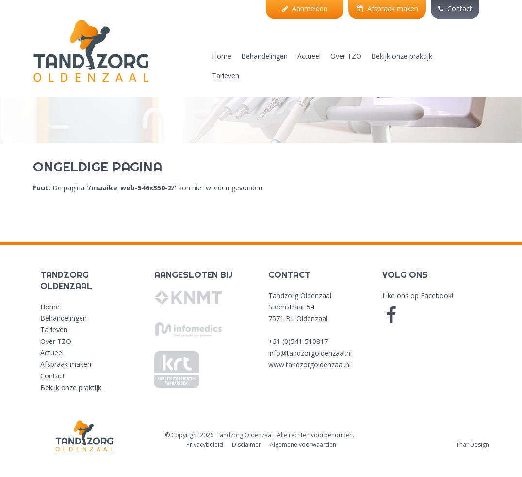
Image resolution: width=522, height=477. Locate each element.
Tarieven (225, 75)
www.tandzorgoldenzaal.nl (309, 364)
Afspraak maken (387, 8)
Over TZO (345, 56)
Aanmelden (304, 8)
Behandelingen (264, 56)
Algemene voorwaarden (303, 445)
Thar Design (472, 445)
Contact (455, 8)
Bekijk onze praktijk (401, 56)
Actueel (309, 56)
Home (221, 56)
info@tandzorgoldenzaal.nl (310, 353)
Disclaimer (246, 445)
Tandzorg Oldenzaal (244, 435)
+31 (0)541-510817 (298, 341)
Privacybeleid (204, 445)
